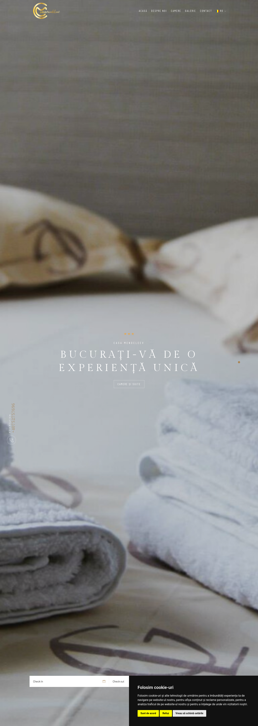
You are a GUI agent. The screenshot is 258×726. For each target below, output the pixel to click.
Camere (176, 10)
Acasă (143, 10)
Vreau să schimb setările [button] (189, 713)
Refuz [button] (166, 713)
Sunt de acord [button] (148, 713)
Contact (206, 10)
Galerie (190, 10)
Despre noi (159, 10)
